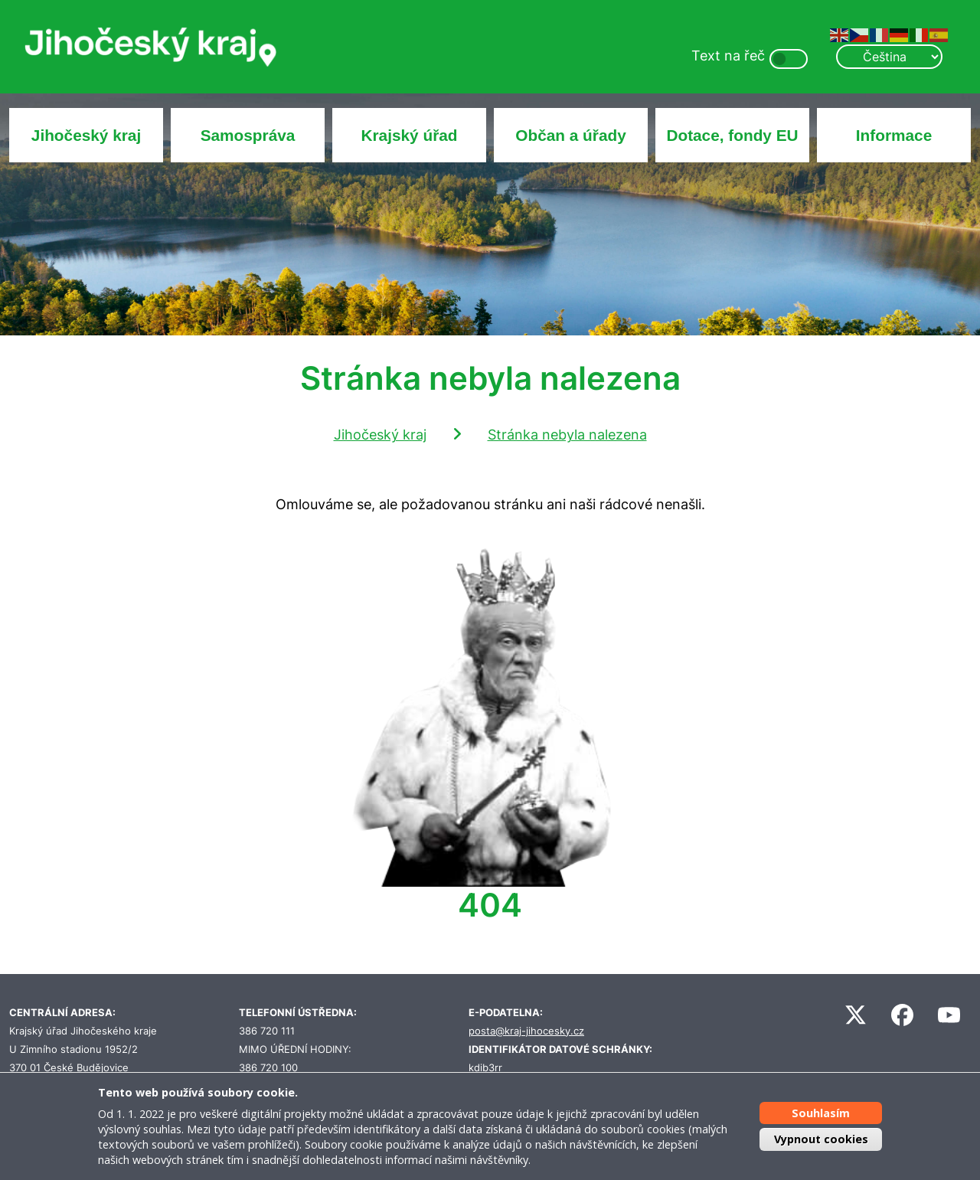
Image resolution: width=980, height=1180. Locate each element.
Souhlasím (821, 1113)
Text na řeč (728, 55)
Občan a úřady (570, 135)
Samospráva (248, 135)
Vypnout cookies (821, 1139)
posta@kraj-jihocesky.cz (526, 1031)
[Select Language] (889, 56)
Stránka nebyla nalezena (567, 435)
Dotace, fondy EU (732, 135)
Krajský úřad (409, 135)
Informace (894, 135)
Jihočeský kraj (86, 135)
